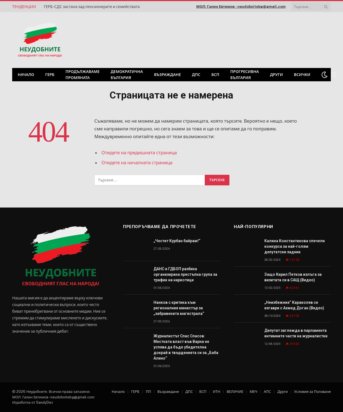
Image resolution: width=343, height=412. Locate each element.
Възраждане (167, 74)
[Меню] (333, 75)
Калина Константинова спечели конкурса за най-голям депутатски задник (294, 246)
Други (276, 74)
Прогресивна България (244, 74)
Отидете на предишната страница (139, 152)
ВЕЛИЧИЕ (235, 392)
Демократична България (127, 74)
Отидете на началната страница (137, 162)
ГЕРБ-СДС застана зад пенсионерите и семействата (92, 6)
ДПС (196, 74)
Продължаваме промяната (82, 74)
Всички (302, 74)
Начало (26, 74)
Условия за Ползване (312, 392)
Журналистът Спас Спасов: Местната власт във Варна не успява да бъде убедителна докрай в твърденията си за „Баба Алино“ (185, 347)
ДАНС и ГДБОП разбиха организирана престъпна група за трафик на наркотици (185, 274)
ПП (148, 392)
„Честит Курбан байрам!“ (176, 241)
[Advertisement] (260, 39)
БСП (215, 74)
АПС (267, 392)
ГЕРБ (49, 74)
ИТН (216, 392)
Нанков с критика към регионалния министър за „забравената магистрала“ (178, 308)
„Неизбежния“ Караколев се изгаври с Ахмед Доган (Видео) (294, 305)
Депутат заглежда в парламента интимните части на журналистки (295, 333)
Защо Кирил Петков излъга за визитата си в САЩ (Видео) (293, 277)
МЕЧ (253, 392)
